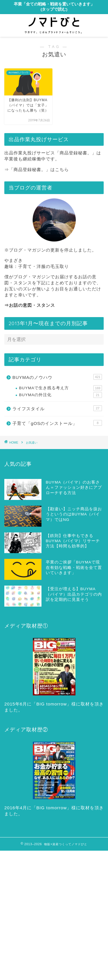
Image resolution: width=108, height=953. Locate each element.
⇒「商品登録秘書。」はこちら (36, 169)
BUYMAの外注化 (60, 395)
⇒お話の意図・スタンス (29, 305)
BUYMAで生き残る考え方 (60, 388)
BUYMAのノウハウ (57, 377)
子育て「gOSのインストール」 (57, 423)
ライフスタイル (57, 408)
